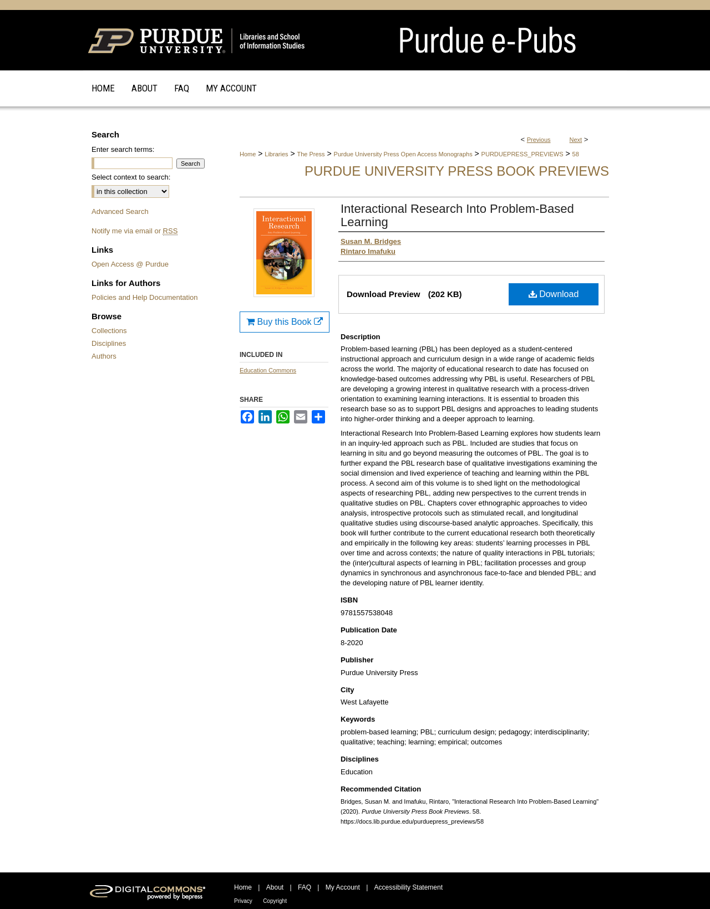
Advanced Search (120, 211)
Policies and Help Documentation (145, 297)
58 (575, 154)
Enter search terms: (123, 149)
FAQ (304, 887)
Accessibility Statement (408, 887)
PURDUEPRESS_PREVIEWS (522, 154)
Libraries (276, 154)
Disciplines (109, 343)
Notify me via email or (135, 231)
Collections (109, 330)
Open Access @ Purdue (130, 264)
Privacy (243, 901)
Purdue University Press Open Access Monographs (403, 154)
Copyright (275, 901)
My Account (343, 887)
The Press (310, 154)
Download (554, 294)
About (274, 887)
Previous (539, 139)
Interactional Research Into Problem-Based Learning (457, 215)
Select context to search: (131, 177)
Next (576, 139)
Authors (104, 356)
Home (248, 154)
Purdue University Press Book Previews (457, 171)
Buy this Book (284, 321)
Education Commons (268, 370)
